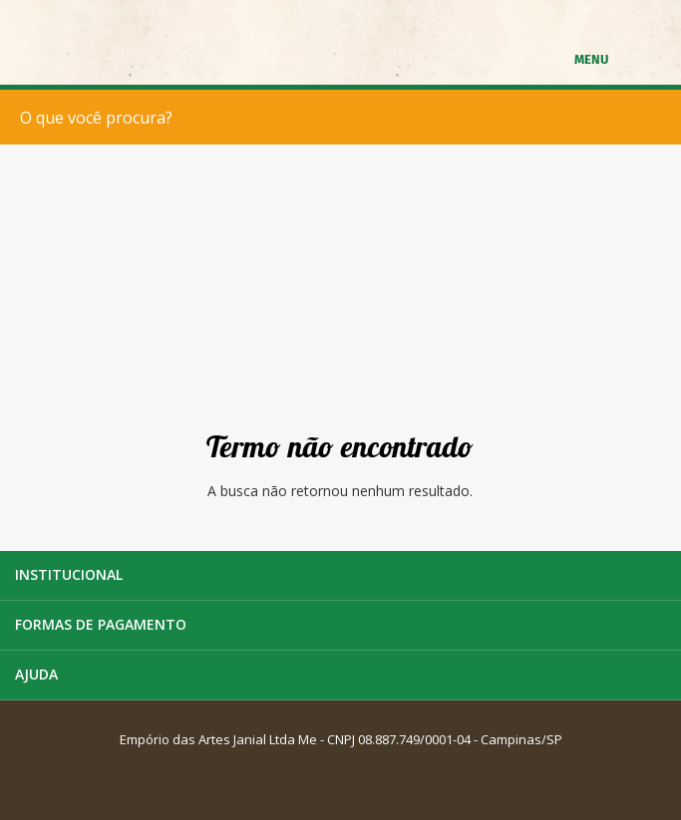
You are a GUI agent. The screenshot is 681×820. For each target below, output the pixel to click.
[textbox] (345, 117)
